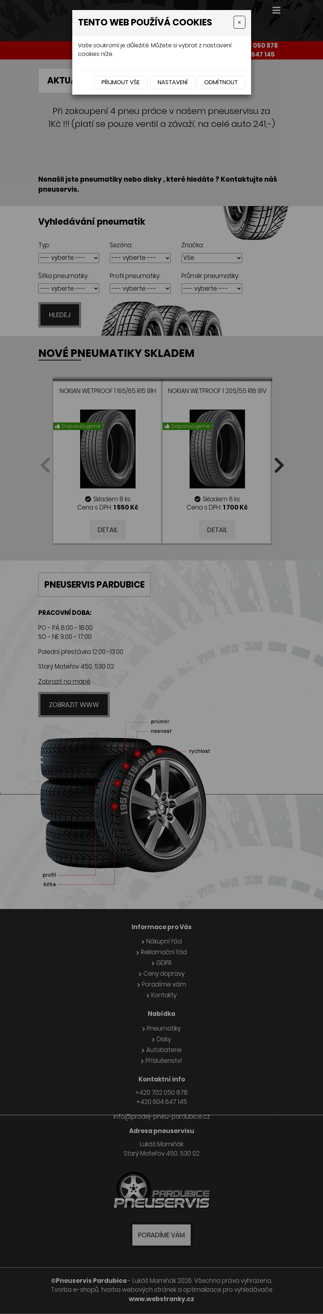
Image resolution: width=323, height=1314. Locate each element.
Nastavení (173, 82)
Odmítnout (221, 82)
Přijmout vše (121, 82)
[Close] (239, 22)
